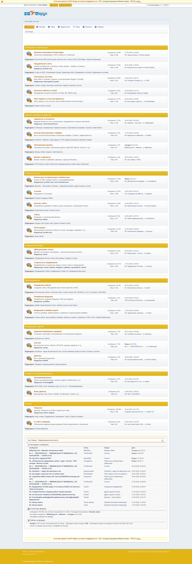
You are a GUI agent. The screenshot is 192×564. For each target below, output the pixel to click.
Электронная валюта (43, 145)
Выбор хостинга (80, 351)
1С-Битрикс (93, 292)
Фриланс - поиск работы (43, 186)
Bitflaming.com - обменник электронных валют (46, 450)
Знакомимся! (59, 416)
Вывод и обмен (40, 152)
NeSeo (45, 219)
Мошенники (85, 164)
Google (43, 85)
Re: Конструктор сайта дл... (134, 288)
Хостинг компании (68, 351)
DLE (75, 292)
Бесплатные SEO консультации (45, 59)
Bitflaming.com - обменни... (134, 147)
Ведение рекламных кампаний (75, 140)
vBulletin (59, 305)
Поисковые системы (43, 77)
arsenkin (56, 81)
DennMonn (136, 394)
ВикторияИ (48, 81)
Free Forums (32, 554)
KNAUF (45, 360)
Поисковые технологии (54, 85)
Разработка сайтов (42, 285)
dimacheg (148, 334)
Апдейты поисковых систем (72, 85)
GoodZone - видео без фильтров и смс (48, 351)
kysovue (149, 231)
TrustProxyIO (152, 346)
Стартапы (88, 128)
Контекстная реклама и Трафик (48, 133)
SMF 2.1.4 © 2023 (28, 551)
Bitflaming (148, 147)
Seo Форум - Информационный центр (43, 440)
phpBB (37, 305)
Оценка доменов (61, 364)
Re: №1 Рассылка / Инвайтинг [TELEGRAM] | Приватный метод (52, 494)
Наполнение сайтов (41, 210)
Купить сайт (49, 223)
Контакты (137, 551)
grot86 (146, 93)
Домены (37, 356)
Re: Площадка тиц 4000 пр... (134, 194)
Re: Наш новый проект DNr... (134, 424)
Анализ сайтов (40, 317)
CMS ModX (102, 292)
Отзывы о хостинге (93, 351)
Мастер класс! (62, 59)
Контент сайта (40, 203)
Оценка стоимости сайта (62, 223)
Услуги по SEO (40, 72)
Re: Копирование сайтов (133, 93)
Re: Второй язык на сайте (133, 67)
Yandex (37, 85)
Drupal (71, 292)
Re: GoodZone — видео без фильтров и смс (45, 471)
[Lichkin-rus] (47, 68)
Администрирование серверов (48, 331)
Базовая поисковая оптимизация (49, 52)
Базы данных (40, 391)
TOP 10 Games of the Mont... (134, 300)
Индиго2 (149, 194)
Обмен (50, 198)
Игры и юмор (39, 416)
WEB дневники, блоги (43, 250)
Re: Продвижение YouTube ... (134, 266)
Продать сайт (39, 223)
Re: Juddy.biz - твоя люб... (133, 123)
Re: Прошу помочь (131, 55)
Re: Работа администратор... (134, 218)
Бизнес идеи (75, 164)
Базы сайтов (39, 236)
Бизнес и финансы (42, 157)
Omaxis (149, 266)
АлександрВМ (48, 382)
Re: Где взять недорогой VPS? (40, 458)
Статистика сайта (56, 292)
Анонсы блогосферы (57, 258)
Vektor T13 (150, 412)
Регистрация (39, 228)
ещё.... (139, 1)
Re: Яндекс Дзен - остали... (134, 253)
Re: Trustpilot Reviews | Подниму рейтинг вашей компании (50, 492)
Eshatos (52, 267)
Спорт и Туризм (70, 416)
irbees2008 (87, 458)
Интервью (79, 416)
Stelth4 (149, 135)
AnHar (86, 505)
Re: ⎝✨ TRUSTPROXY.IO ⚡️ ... (135, 346)
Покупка (38, 198)
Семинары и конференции (44, 128)
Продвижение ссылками (100, 72)
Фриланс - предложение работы (63, 186)
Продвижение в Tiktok (42, 271)
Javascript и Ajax (53, 386)
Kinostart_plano (94, 512)
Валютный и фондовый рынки (60, 164)
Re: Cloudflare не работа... (133, 334)
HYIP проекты (39, 164)
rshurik (83, 267)
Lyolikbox (66, 267)
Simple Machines (39, 551)
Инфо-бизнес (97, 128)
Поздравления (49, 416)
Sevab (149, 424)
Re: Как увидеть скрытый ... (134, 101)
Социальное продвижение (46, 262)
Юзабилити (82, 317)
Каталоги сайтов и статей (45, 90)
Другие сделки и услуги (83, 186)
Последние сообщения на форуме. (42, 517)
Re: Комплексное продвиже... (135, 231)
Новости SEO (72, 59)
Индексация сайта (68, 72)
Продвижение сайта (43, 64)
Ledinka (148, 253)
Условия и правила (157, 551)
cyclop (45, 348)
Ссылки (37, 191)
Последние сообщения (38, 445)
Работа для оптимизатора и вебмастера (52, 177)
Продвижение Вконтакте (77, 271)
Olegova (51, 413)
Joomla (65, 292)
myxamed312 (75, 267)
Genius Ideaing (145, 55)
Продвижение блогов (42, 258)
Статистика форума (37, 509)
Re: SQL (127, 394)
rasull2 (148, 288)
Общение (38, 408)
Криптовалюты (58, 152)
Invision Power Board (70, 305)
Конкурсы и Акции (71, 258)
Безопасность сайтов (42, 338)
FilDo (139, 160)
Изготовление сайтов (42, 292)
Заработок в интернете (44, 119)
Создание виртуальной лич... (134, 412)
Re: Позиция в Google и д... (134, 80)
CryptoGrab (87, 476)
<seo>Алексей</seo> (50, 124)
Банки (47, 164)
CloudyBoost (152, 181)
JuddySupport (149, 123)
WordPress (81, 292)
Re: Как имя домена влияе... (134, 359)
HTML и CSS (90, 317)
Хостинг (37, 343)
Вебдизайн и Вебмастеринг (46, 310)
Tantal (149, 313)
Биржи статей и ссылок (43, 106)
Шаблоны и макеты (70, 317)
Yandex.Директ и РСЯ (56, 140)
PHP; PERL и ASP (41, 386)
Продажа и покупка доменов (44, 364)
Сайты (37, 215)
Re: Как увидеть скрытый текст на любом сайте (46, 474)
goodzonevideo (89, 471)
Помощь (130, 551)
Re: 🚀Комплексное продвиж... (135, 181)
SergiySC (59, 267)
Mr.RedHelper (150, 101)
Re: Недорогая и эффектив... (134, 135)
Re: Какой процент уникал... (134, 206)
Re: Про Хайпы (130, 160)
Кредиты (49, 152)
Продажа (44, 198)
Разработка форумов (43, 297)
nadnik (147, 381)
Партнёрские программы (76, 128)
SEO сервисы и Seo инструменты (49, 99)
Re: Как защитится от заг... (134, 381)
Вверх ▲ (166, 551)
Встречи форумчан (41, 429)
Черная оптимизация (93, 59)
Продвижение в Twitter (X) (59, 271)
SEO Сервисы (145, 551)
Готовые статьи (54, 210)
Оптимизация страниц (53, 72)
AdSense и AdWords (42, 140)
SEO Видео (82, 59)
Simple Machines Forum (48, 305)
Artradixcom (150, 218)
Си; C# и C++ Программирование (71, 386)
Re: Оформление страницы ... (135, 313)
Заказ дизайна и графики (54, 317)
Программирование (43, 378)
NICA (46, 413)
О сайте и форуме (42, 422)
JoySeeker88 (150, 300)
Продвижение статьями (83, 72)
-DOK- (147, 80)
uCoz (87, 292)
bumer (45, 254)
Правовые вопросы (60, 128)
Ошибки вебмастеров (103, 317)
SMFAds (25, 554)
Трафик (89, 140)
